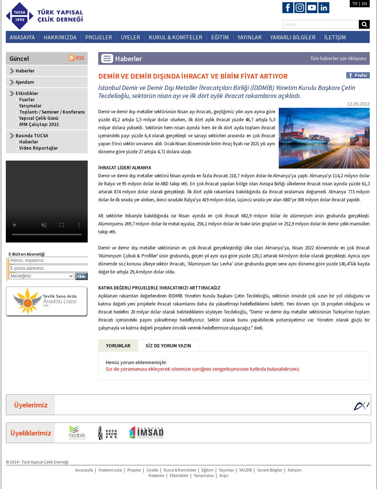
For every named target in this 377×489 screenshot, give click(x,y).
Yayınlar (226, 470)
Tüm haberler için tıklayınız (338, 58)
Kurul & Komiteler (180, 470)
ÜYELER (130, 37)
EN (364, 4)
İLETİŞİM (335, 37)
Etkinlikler (179, 475)
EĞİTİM (220, 37)
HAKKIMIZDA (60, 37)
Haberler (25, 71)
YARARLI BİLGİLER (293, 37)
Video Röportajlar (38, 148)
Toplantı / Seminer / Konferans (52, 112)
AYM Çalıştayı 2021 (39, 124)
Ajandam (25, 82)
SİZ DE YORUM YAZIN (168, 345)
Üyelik (152, 470)
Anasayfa (84, 470)
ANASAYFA (22, 37)
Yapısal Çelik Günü (38, 118)
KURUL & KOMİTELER (175, 37)
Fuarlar (27, 99)
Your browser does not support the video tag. (47, 201)
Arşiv (224, 475)
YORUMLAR (118, 345)
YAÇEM (245, 470)
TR (354, 4)
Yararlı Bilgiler (269, 470)
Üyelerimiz (31, 404)
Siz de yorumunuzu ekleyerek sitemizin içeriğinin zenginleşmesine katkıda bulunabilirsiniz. (203, 369)
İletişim (295, 470)
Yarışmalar (30, 106)
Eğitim (208, 470)
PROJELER (98, 37)
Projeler (134, 470)
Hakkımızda (110, 470)
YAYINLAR (250, 37)
